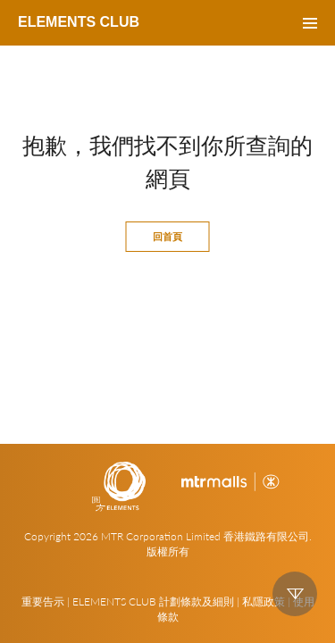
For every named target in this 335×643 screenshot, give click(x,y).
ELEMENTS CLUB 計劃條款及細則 (153, 601)
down (294, 594)
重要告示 (42, 601)
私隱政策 (263, 601)
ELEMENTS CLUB (78, 21)
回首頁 (167, 236)
